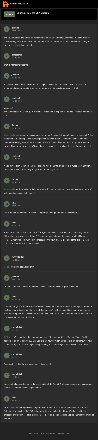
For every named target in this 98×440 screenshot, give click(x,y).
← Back (9, 14)
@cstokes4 (9, 135)
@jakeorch (55, 169)
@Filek (7, 267)
